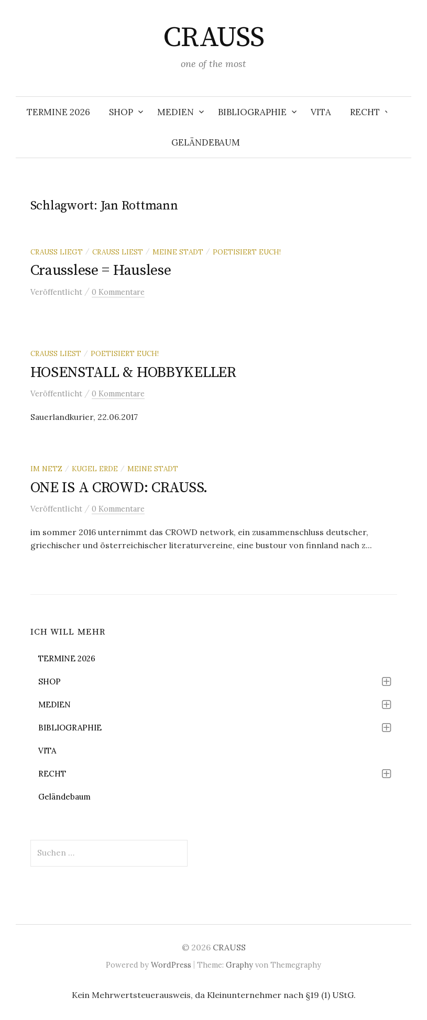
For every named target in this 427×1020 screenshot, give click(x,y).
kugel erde (95, 468)
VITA (321, 112)
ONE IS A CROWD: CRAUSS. (119, 488)
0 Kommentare (118, 292)
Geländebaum (205, 142)
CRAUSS (214, 38)
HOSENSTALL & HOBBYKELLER (133, 372)
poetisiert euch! (247, 252)
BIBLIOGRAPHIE (252, 112)
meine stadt (177, 252)
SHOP (121, 112)
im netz (46, 468)
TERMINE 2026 (58, 112)
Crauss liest (117, 252)
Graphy (239, 965)
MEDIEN (175, 112)
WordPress (171, 965)
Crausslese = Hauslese (100, 270)
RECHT (365, 112)
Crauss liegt (56, 252)
